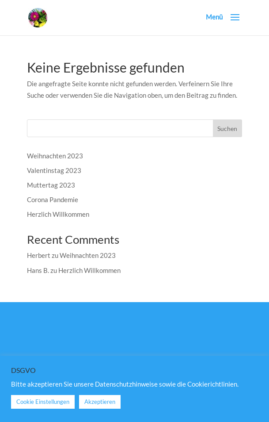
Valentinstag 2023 (54, 170)
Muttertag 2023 (51, 185)
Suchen (227, 128)
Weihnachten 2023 (55, 156)
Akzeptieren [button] (99, 401)
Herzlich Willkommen (58, 214)
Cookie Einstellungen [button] (42, 401)
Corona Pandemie (52, 199)
